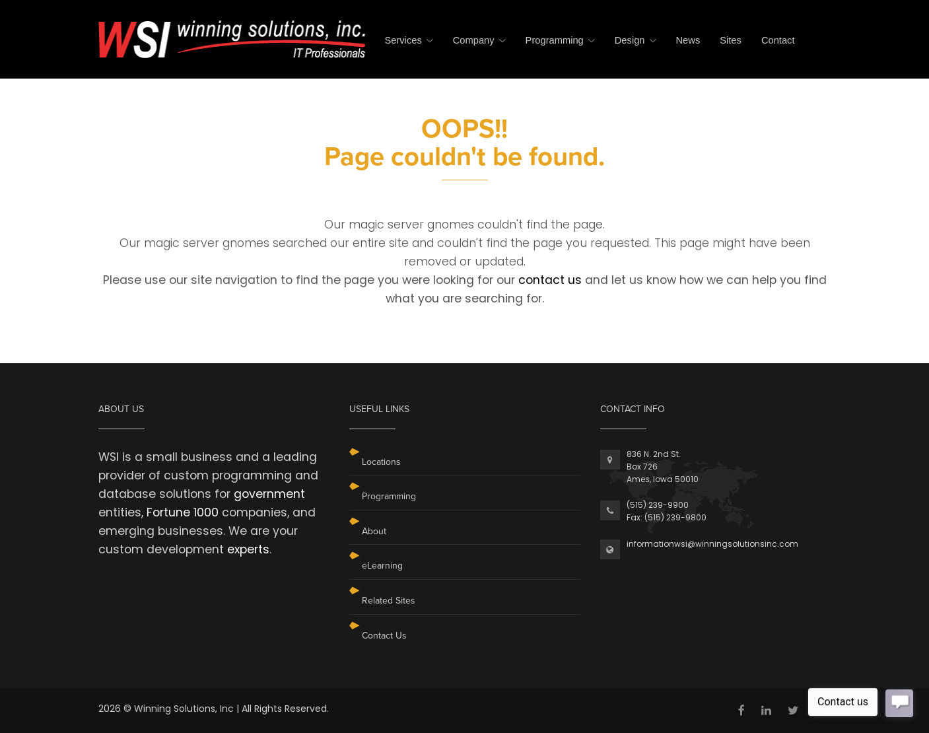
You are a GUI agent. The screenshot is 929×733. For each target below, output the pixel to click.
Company (474, 40)
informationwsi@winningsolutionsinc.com (712, 543)
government (269, 494)
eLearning (382, 565)
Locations (381, 462)
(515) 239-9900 (658, 504)
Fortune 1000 (183, 512)
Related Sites (388, 600)
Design (630, 40)
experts (248, 549)
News (688, 40)
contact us (550, 280)
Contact (778, 40)
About (374, 531)
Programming (555, 40)
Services (402, 40)
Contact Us (384, 635)
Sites (730, 40)
